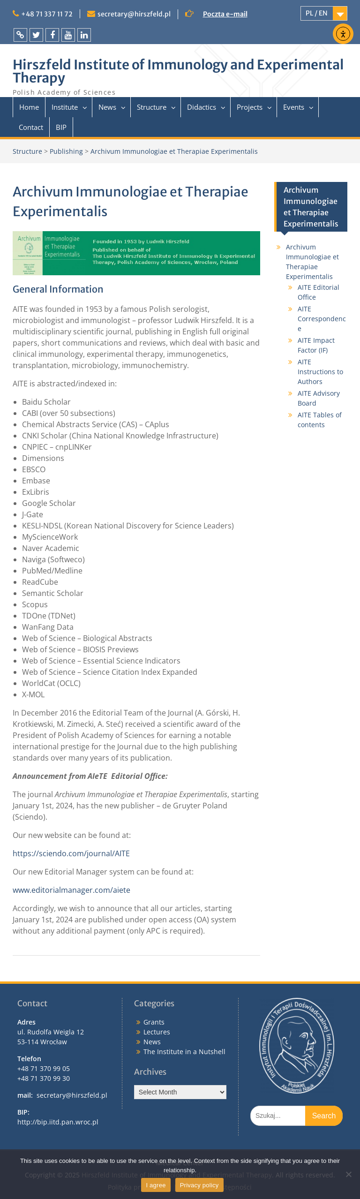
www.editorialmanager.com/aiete (71, 890)
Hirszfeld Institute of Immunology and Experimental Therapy (178, 71)
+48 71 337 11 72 (47, 14)
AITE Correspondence (322, 318)
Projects (249, 107)
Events (293, 107)
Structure (151, 107)
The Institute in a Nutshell (184, 1051)
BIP (61, 127)
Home (29, 107)
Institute (65, 107)
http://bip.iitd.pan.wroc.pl (57, 1121)
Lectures (156, 1031)
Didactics (201, 107)
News (107, 107)
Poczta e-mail (225, 14)
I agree (155, 1185)
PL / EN (317, 13)
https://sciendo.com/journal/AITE (71, 853)
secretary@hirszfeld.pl (134, 14)
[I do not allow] (348, 1174)
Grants (154, 1022)
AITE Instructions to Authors (320, 371)
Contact (31, 127)
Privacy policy (199, 1185)
